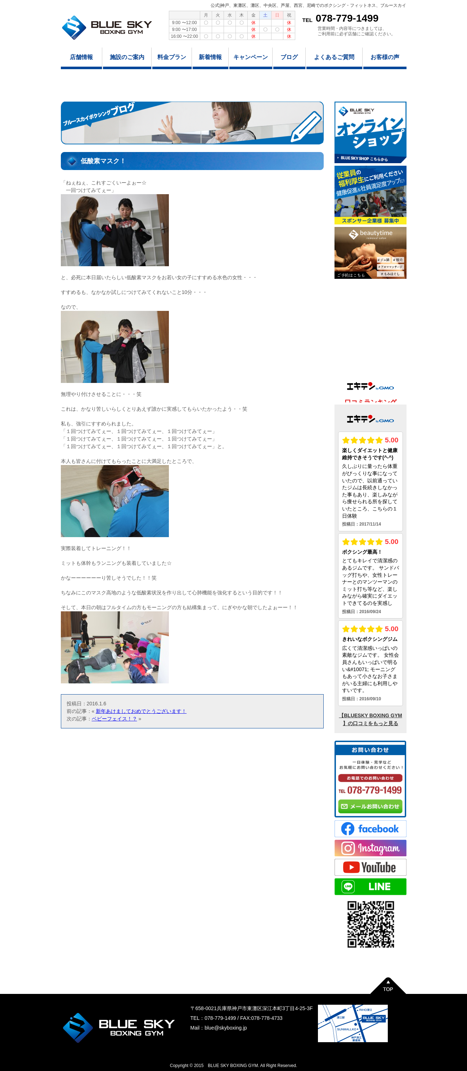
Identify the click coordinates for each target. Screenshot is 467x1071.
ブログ (289, 57)
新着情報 (210, 57)
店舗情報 (81, 57)
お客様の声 (385, 57)
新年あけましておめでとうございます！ (141, 711)
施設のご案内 (127, 57)
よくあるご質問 (334, 57)
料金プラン (171, 57)
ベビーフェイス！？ (114, 719)
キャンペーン (250, 57)
